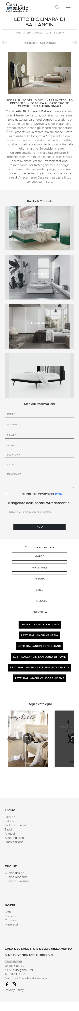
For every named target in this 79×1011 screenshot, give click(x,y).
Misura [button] (39, 578)
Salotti (9, 821)
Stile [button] (39, 589)
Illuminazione (14, 842)
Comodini (11, 920)
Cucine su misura (17, 881)
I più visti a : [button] (39, 612)
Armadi (10, 833)
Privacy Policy (14, 990)
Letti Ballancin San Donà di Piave (39, 656)
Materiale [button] (39, 567)
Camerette (12, 916)
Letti (48, 33)
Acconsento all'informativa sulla (42, 494)
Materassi (11, 924)
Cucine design (14, 873)
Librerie (10, 817)
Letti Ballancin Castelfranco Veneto (39, 667)
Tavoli (9, 829)
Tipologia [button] (39, 600)
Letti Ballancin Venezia (39, 635)
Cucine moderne (16, 877)
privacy (58, 494)
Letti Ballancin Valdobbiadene (39, 678)
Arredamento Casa (33, 33)
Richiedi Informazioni (39, 42)
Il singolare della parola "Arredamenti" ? (39, 503)
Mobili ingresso (15, 825)
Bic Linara (59, 33)
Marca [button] (39, 556)
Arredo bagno (14, 838)
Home (18, 33)
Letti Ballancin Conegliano (39, 645)
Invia (39, 526)
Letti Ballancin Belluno (40, 624)
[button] (69, 739)
